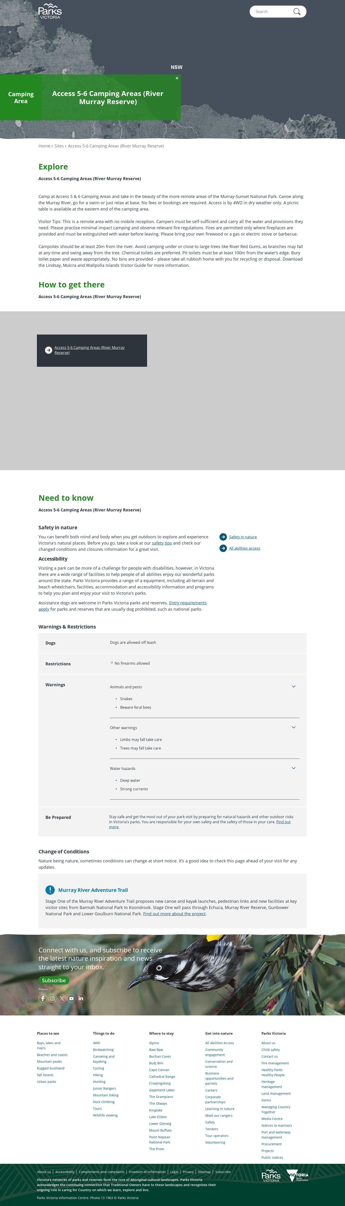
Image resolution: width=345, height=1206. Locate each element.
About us (268, 1043)
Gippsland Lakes (162, 1090)
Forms (266, 1100)
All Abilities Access (219, 1043)
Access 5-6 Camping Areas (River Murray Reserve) (116, 146)
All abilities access (244, 548)
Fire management (275, 1063)
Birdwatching (103, 1049)
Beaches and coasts (52, 1055)
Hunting (99, 1081)
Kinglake (155, 1110)
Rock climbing (104, 1102)
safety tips (162, 543)
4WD (96, 1043)
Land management (276, 1093)
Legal (174, 1172)
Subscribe (54, 980)
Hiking (98, 1075)
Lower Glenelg (160, 1123)
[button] (296, 11)
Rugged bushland (50, 1068)
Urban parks (46, 1081)
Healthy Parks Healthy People (273, 1072)
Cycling (98, 1068)
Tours (97, 1108)
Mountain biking (106, 1095)
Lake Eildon (158, 1117)
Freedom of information (147, 1172)
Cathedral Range (162, 1076)
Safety (210, 1122)
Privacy (43, 989)
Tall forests (45, 1075)
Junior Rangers (104, 1088)
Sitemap (204, 1172)
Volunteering (215, 1142)
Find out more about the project (174, 913)
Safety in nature (243, 536)
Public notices (272, 1157)
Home (44, 146)
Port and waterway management (275, 1134)
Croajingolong (160, 1083)
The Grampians (161, 1096)
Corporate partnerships (215, 1099)
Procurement (271, 1144)
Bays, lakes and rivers (49, 1045)
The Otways (158, 1103)
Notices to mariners (276, 1125)
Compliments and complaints (102, 1172)
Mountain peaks (49, 1061)
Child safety (270, 1049)
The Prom (156, 1149)
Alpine (154, 1043)
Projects (267, 1151)
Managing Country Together (275, 1109)
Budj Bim (156, 1063)
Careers (211, 1090)
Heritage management (271, 1084)
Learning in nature (219, 1109)
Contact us (269, 1056)
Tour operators (217, 1135)
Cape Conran (159, 1070)
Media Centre (272, 1119)
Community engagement (215, 1052)
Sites (59, 146)
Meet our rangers (218, 1115)
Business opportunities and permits (219, 1078)
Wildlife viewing (105, 1115)
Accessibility (64, 1172)
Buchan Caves (160, 1056)
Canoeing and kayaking (104, 1059)
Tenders (211, 1129)
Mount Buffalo (160, 1130)
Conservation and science (219, 1064)
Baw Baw (156, 1049)
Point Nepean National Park (159, 1139)
